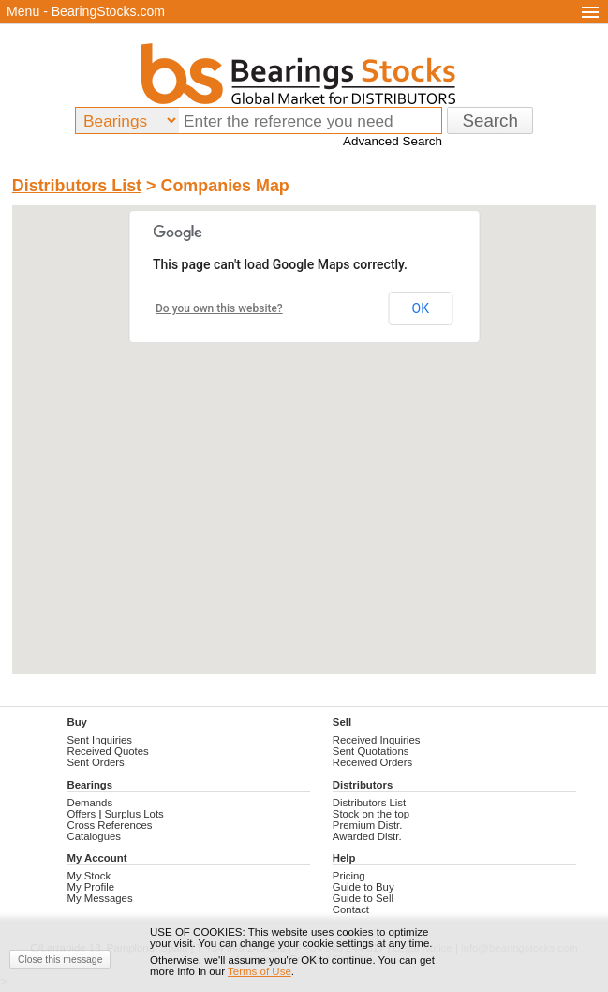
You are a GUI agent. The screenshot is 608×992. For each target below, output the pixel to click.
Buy (77, 722)
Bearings (89, 784)
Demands (89, 802)
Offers (81, 813)
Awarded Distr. (367, 836)
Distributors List (76, 185)
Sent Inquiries (99, 739)
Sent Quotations (371, 751)
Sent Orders (95, 762)
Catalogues (94, 836)
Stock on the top (371, 813)
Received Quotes (107, 751)
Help (344, 858)
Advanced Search (392, 141)
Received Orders (372, 762)
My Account (96, 858)
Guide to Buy (363, 887)
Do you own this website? (219, 308)
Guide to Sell (363, 898)
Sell (342, 722)
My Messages (99, 898)
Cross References (109, 825)
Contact (351, 909)
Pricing (349, 875)
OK (420, 308)
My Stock (89, 875)
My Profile (90, 887)
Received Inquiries (377, 739)
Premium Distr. (368, 825)
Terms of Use (259, 971)
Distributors (363, 784)
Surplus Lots (134, 813)
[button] (304, 422)
